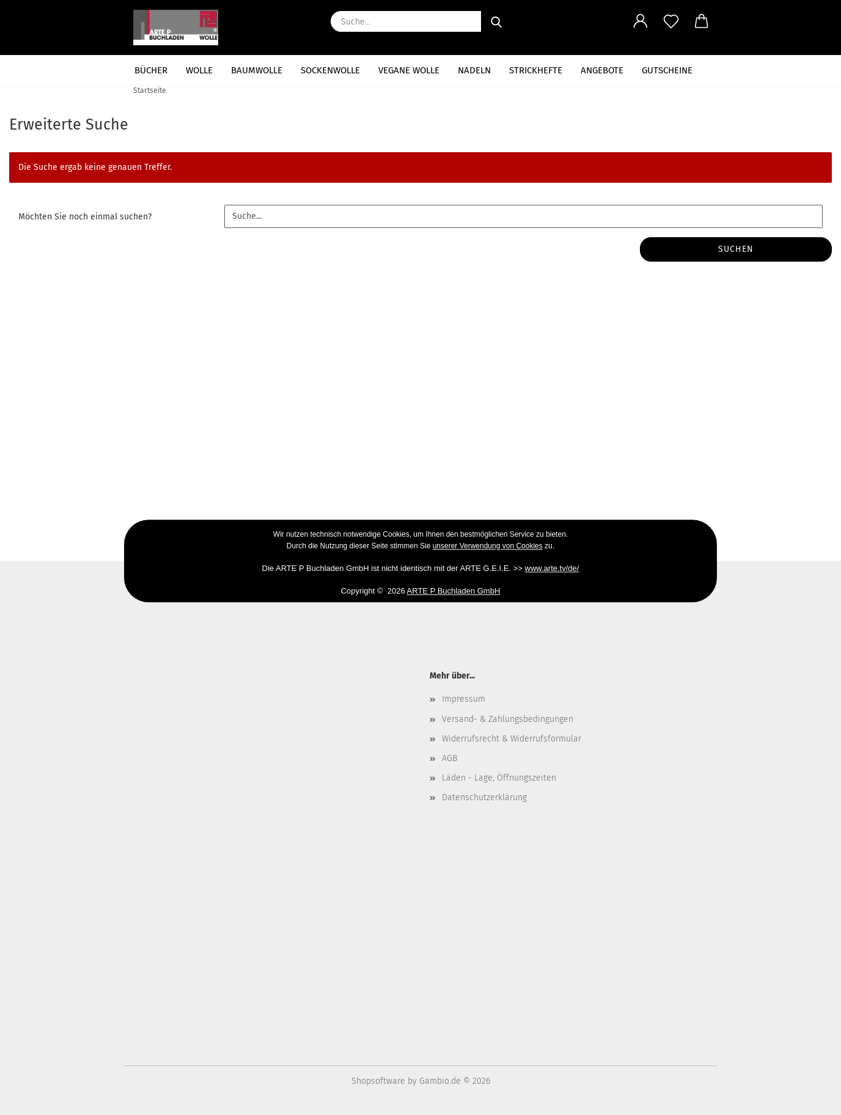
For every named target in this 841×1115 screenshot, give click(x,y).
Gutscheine (667, 70)
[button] (640, 21)
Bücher (150, 70)
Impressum (463, 699)
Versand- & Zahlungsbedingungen (507, 719)
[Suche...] (496, 21)
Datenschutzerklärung (484, 797)
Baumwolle (256, 70)
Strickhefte (535, 70)
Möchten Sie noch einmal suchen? (85, 217)
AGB (449, 758)
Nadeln (474, 70)
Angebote (602, 70)
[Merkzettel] (671, 21)
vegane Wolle (408, 70)
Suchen (736, 249)
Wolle (199, 70)
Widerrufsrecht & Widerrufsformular (511, 739)
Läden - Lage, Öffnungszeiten (499, 778)
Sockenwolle (330, 70)
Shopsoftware (378, 1081)
